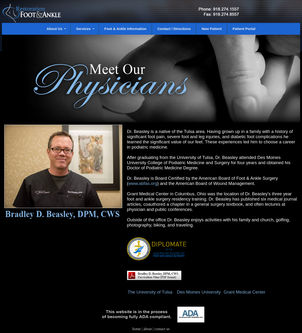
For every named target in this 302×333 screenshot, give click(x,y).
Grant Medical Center (244, 292)
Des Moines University (199, 292)
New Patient (212, 29)
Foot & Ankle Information (125, 29)
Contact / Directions (174, 29)
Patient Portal (244, 29)
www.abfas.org (142, 183)
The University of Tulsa (152, 292)
